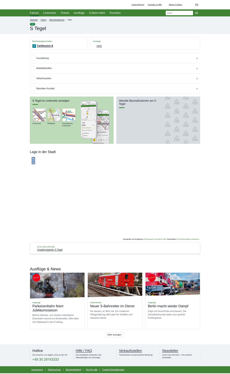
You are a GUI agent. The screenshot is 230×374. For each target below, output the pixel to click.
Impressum (37, 370)
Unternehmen (137, 5)
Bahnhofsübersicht (56, 20)
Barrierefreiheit (73, 370)
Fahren (34, 12)
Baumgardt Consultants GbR (155, 239)
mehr (99, 46)
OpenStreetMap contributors (189, 239)
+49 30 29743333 (45, 360)
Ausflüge (79, 12)
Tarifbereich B (45, 45)
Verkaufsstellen (130, 351)
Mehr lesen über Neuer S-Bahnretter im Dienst (115, 301)
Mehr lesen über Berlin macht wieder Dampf (173, 301)
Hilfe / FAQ (84, 351)
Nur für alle (91, 370)
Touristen (115, 12)
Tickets (64, 12)
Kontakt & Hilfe (155, 5)
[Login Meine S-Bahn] (173, 4)
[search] (179, 13)
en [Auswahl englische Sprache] (196, 4)
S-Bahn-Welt (97, 12)
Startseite (34, 20)
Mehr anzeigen (114, 335)
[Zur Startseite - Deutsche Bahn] (223, 4)
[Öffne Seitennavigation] (196, 12)
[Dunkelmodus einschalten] (187, 4)
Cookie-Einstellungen (113, 370)
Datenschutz (54, 370)
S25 (32, 24)
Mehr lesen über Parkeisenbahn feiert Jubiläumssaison (57, 301)
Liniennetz (49, 12)
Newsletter (170, 351)
